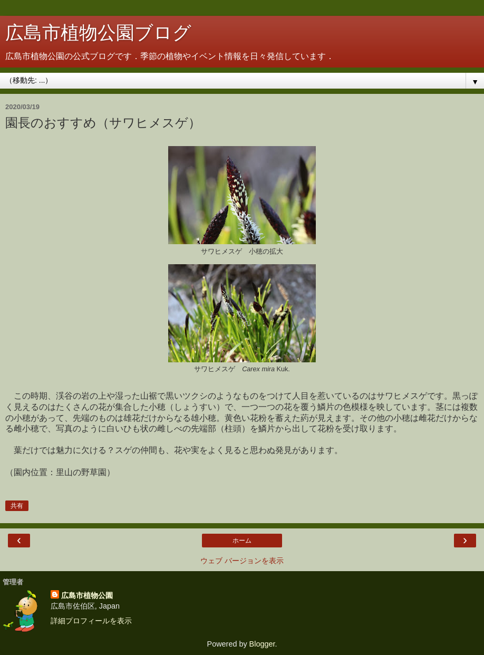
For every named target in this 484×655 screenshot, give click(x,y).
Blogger (262, 644)
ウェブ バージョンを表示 (242, 560)
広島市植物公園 (87, 595)
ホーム (242, 540)
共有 (17, 505)
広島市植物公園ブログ (98, 33)
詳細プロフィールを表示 (91, 621)
